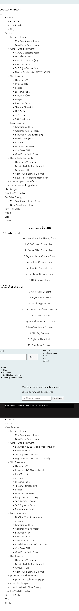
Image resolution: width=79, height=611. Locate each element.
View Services (12, 427)
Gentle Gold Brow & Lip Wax (29, 173)
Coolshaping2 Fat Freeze (27, 131)
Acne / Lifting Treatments (22, 48)
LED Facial (20, 111)
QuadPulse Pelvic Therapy (28, 45)
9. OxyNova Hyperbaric (39, 339)
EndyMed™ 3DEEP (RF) (26, 60)
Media (8, 213)
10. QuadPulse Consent (39, 345)
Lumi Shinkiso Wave (25, 146)
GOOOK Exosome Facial (27, 52)
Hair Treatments (17, 556)
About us (9, 17)
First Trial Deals (12, 209)
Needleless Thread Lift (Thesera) (31, 544)
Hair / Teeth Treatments (21, 158)
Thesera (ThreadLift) (24, 107)
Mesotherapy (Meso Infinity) (23, 181)
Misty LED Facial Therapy (27, 497)
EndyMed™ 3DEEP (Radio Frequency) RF (35, 446)
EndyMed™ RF (22, 474)
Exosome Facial (22, 64)
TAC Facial (20, 115)
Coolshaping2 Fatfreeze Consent (41, 309)
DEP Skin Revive (23, 56)
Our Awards (16, 25)
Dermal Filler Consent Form (40, 250)
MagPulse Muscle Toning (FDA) (25, 201)
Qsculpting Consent (41, 303)
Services (9, 33)
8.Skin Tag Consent (39, 333)
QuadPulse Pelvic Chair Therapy (25, 587)
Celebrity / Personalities (12, 377)
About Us (46, 350)
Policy (45, 355)
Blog (12, 29)
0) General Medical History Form (39, 238)
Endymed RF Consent (40, 297)
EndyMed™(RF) (22, 95)
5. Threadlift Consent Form (39, 268)
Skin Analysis (11, 189)
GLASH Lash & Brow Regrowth (30, 166)
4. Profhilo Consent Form (39, 262)
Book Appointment (10, 10)
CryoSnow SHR (22, 150)
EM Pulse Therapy (18, 37)
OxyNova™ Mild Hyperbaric (23, 185)
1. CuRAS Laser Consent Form (39, 244)
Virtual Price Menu (50, 353)
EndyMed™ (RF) (23, 532)
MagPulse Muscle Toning (27, 41)
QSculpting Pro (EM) (25, 540)
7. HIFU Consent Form (39, 280)
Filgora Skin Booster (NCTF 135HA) (32, 72)
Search (33, 357)
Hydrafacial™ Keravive (25, 162)
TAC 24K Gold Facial (25, 501)
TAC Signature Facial (25, 505)
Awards (8, 423)
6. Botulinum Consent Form (39, 274)
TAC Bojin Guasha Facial (27, 68)
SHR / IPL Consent (41, 315)
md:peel (19, 142)
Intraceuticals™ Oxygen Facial (29, 470)
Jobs (4, 367)
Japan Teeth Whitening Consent (41, 321)
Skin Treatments (17, 76)
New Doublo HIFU (24, 127)
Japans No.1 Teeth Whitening (24, 575)
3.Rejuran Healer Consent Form (39, 256)
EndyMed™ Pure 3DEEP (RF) (29, 134)
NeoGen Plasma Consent (40, 327)
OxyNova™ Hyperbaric (16, 193)
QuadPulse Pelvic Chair (26, 154)
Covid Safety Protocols (12, 375)
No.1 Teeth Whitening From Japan (31, 177)
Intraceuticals (21, 84)
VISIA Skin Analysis (19, 583)
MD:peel (19, 99)
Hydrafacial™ (21, 80)
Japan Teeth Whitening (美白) (29, 579)
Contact (9, 220)
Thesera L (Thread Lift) (26, 486)
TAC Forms (7, 372)
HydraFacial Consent (41, 291)
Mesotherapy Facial (24, 509)
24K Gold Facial (23, 119)
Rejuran (18, 88)
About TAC (15, 21)
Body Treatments (18, 123)
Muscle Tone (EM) (24, 138)
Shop (5, 370)
